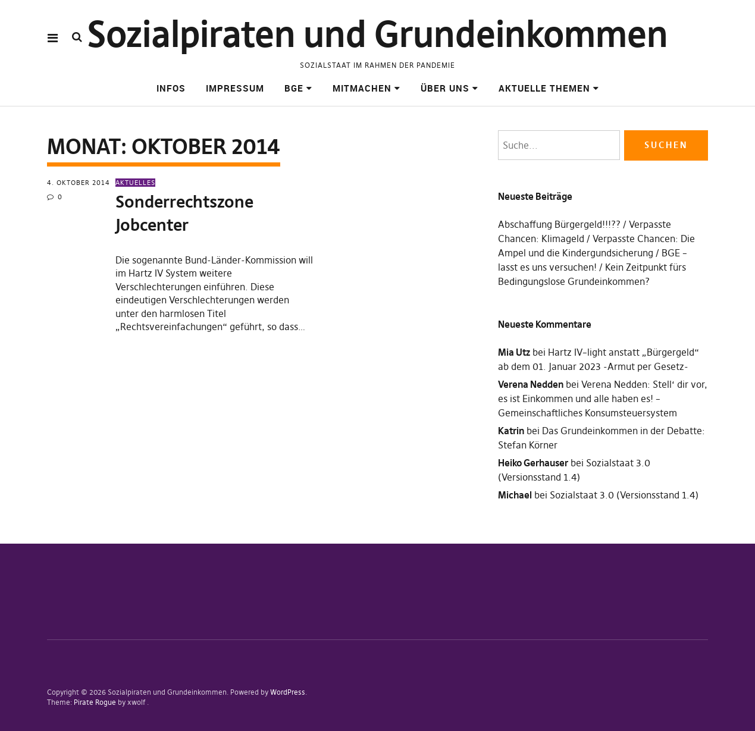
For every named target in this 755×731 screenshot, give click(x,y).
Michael (515, 495)
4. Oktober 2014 (78, 182)
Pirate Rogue (95, 702)
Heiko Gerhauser (533, 463)
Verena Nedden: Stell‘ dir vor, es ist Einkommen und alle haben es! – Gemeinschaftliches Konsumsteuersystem (602, 398)
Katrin (511, 431)
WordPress (287, 692)
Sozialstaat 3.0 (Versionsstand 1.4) (624, 495)
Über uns (445, 88)
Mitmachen (362, 88)
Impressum (235, 88)
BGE (293, 88)
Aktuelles (135, 182)
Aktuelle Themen (544, 88)
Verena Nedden (530, 384)
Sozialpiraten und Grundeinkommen (377, 34)
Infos (171, 88)
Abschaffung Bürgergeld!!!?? (559, 224)
